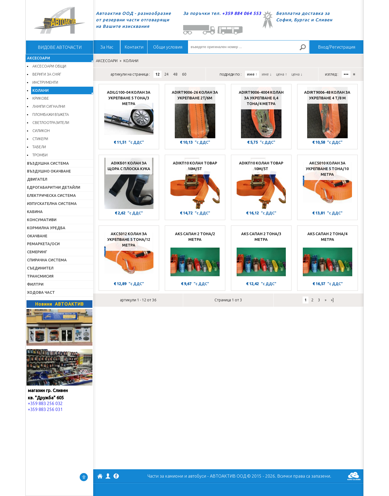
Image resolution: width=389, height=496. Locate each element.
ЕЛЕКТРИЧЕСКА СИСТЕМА (51, 195)
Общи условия (167, 47)
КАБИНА (35, 212)
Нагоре (84, 477)
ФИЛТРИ (35, 284)
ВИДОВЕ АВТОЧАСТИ (60, 47)
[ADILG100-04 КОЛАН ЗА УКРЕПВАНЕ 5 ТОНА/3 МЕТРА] (128, 112)
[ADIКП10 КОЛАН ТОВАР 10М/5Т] (195, 183)
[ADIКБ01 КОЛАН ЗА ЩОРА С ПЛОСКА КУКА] (128, 183)
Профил (108, 476)
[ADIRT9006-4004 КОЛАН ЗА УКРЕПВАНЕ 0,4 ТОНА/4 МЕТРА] (261, 112)
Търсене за (305, 49)
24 (166, 74)
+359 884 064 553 (241, 13)
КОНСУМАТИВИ (41, 220)
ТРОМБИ (40, 155)
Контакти (134, 47)
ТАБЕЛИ (39, 147)
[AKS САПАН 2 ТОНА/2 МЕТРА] (195, 254)
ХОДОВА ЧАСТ (41, 292)
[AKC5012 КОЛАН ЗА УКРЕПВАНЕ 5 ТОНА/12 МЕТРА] (128, 254)
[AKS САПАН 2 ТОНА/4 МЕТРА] (327, 254)
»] (332, 300)
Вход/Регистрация (336, 47)
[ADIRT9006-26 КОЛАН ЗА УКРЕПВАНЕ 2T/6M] (195, 112)
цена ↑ (281, 74)
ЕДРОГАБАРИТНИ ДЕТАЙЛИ (53, 187)
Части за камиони (165, 476)
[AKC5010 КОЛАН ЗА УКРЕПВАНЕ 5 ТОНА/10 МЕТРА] (327, 183)
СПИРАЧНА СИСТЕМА (47, 260)
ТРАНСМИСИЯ (40, 276)
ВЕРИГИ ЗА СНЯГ (46, 74)
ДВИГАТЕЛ (37, 179)
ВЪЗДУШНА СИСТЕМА (48, 163)
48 (175, 74)
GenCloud (353, 476)
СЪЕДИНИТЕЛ (40, 268)
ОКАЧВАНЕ (37, 236)
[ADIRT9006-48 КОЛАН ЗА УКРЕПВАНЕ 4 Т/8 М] (327, 112)
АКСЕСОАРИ (38, 58)
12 (157, 74)
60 (184, 74)
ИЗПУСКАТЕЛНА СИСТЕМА (52, 203)
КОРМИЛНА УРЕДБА (46, 228)
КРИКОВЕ (40, 98)
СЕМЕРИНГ (37, 252)
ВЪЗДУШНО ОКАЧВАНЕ (49, 171)
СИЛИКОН (41, 131)
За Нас (106, 47)
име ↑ (252, 74)
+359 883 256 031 (45, 409)
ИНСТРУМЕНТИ (45, 82)
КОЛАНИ (40, 90)
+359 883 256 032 (45, 403)
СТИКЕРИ (40, 139)
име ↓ (266, 74)
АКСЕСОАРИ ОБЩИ (49, 66)
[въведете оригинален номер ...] (248, 47)
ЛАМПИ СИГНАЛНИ (48, 106)
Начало (59, 20)
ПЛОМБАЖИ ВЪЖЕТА (50, 114)
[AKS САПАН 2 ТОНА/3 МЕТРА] (261, 254)
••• (346, 74)
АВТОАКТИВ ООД (100, 477)
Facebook (116, 477)
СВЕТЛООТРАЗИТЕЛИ (50, 122)
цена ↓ (296, 74)
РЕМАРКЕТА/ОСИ (43, 244)
